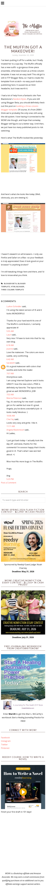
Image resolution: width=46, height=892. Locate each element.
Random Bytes (19, 99)
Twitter (4, 744)
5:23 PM (10, 479)
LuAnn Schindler (14, 306)
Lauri (9, 334)
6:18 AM (10, 345)
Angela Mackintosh (15, 429)
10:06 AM (11, 415)
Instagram (6, 741)
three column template (12, 289)
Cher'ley (10, 419)
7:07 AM (10, 373)
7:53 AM (10, 394)
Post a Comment (8, 482)
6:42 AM (10, 359)
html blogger (17, 286)
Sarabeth (11, 362)
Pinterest (5, 748)
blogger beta (10, 283)
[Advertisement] (23, 843)
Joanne (10, 348)
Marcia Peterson (14, 398)
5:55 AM (10, 331)
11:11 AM (11, 426)
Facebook (5, 737)
